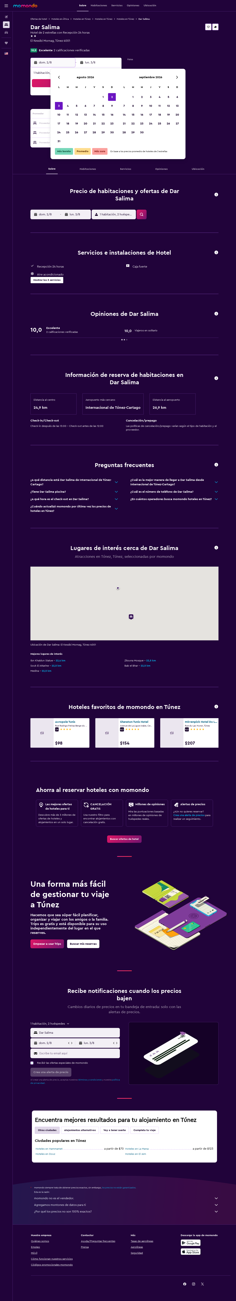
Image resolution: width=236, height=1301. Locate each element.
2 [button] (112, 97)
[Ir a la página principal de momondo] (25, 5)
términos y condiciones (90, 1080)
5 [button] (76, 105)
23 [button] (112, 123)
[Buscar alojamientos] (6, 24)
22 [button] (103, 123)
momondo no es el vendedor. (126, 1198)
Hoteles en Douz (45, 1154)
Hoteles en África (60, 19)
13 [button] (85, 114)
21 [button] (94, 123)
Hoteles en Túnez (82, 19)
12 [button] (76, 114)
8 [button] (103, 105)
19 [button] (76, 123)
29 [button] (103, 132)
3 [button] (59, 105)
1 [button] (103, 97)
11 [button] (68, 114)
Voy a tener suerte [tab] (114, 1130)
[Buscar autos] (6, 32)
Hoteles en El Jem (135, 1154)
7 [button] (94, 105)
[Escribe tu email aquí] (79, 1053)
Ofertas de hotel (38, 19)
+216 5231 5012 (40, 45)
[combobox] (78, 1032)
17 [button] (59, 123)
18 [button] (67, 123)
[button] (6, 6)
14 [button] (94, 114)
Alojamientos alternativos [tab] (80, 1130)
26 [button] (76, 132)
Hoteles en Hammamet (49, 1149)
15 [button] (103, 114)
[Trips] (6, 43)
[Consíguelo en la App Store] (191, 1251)
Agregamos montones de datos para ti (126, 1205)
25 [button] (67, 132)
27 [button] (85, 132)
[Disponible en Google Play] (191, 1242)
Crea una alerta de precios (188, 815)
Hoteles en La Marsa (137, 1149)
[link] (124, 839)
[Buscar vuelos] (6, 17)
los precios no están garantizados (119, 1187)
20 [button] (85, 123)
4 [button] (68, 105)
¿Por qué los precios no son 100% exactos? (126, 1211)
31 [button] (59, 141)
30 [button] (112, 132)
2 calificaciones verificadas (72, 50)
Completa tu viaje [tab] (144, 1130)
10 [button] (58, 114)
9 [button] (112, 105)
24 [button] (58, 132)
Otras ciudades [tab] (47, 1130)
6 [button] (85, 105)
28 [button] (94, 132)
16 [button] (112, 114)
